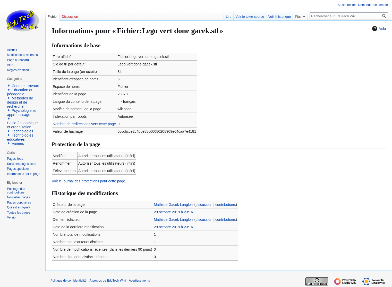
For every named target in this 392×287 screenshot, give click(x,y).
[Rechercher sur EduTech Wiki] (349, 16)
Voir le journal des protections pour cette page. (89, 181)
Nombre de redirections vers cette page (84, 124)
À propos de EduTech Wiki (107, 280)
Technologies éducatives (20, 137)
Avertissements (139, 280)
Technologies (22, 131)
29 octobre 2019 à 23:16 (173, 212)
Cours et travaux (25, 86)
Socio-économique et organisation (22, 125)
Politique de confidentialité (68, 280)
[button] (9, 85)
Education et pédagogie (19, 92)
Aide (378, 28)
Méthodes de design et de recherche (20, 102)
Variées (18, 143)
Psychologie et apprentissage (21, 112)
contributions (225, 204)
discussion (203, 204)
